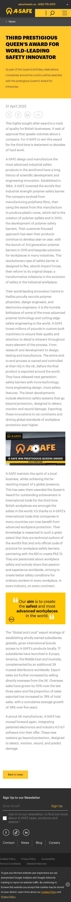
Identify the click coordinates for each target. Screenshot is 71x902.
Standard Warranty (37, 864)
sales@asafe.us (27, 4)
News (12, 21)
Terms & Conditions (10, 864)
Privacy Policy (28, 859)
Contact (9, 842)
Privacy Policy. (8, 897)
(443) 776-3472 (46, 4)
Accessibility (48, 859)
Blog (39, 842)
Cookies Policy (7, 859)
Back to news (15, 774)
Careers (54, 842)
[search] (50, 12)
